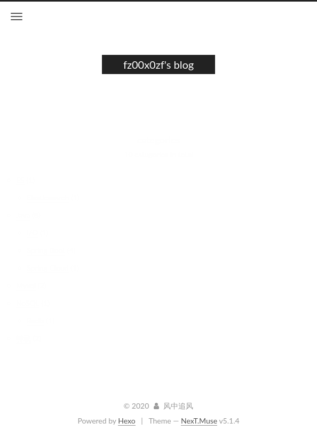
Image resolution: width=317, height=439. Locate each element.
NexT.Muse (199, 420)
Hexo (126, 420)
